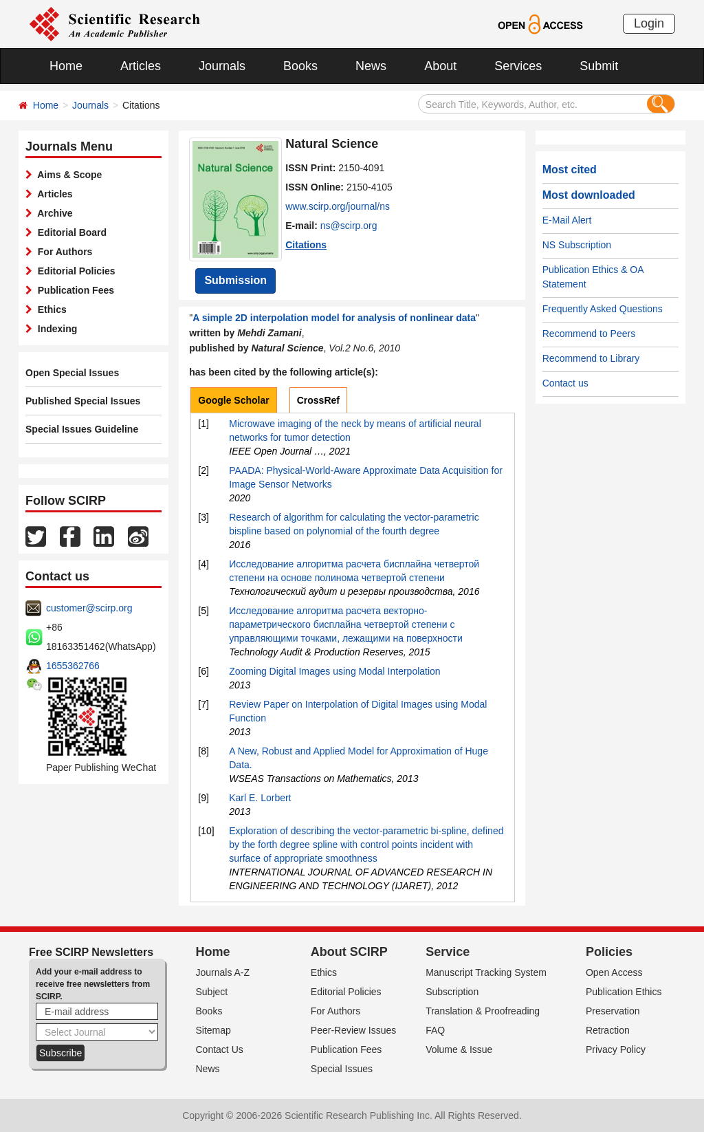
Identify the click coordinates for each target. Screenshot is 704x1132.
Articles (140, 66)
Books (300, 66)
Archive (52, 213)
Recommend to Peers (588, 333)
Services (518, 66)
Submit (599, 66)
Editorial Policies (74, 270)
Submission (235, 280)
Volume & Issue (459, 1049)
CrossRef (318, 400)
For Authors (62, 251)
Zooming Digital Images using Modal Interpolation (334, 671)
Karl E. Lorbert (260, 797)
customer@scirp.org (89, 607)
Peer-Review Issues (354, 1030)
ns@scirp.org (348, 225)
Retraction (608, 1030)
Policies (609, 952)
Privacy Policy (616, 1049)
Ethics (49, 309)
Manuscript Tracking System (486, 972)
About (440, 66)
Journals (222, 66)
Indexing (54, 328)
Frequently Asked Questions (602, 308)
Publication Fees (73, 290)
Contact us (565, 383)
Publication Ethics (624, 991)
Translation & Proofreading (483, 1010)
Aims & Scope (67, 174)
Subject (212, 991)
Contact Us (219, 1049)
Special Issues (342, 1068)
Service (448, 952)
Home (66, 66)
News (370, 66)
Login (649, 23)
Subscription (452, 991)
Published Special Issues (82, 400)
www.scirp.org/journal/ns (337, 206)
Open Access (614, 972)
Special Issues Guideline (81, 429)
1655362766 (73, 665)
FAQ (435, 1030)
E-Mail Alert (567, 220)
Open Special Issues (72, 372)
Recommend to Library (591, 358)
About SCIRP (349, 952)
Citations (306, 244)
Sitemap (213, 1030)
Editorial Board (69, 232)
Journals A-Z (223, 972)
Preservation (613, 1010)
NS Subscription (576, 244)
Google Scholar (233, 400)
